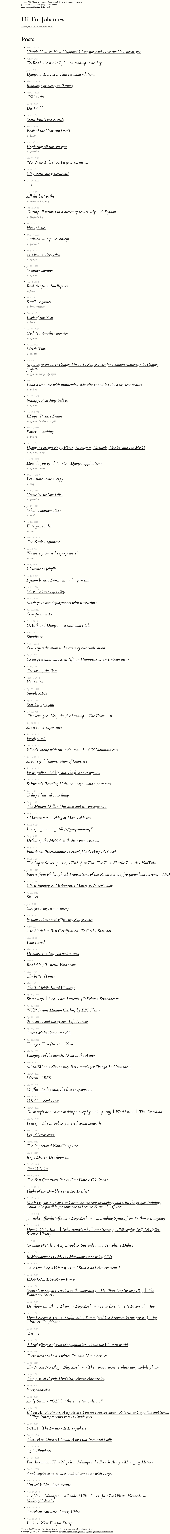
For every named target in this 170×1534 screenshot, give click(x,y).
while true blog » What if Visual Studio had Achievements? (73, 1268)
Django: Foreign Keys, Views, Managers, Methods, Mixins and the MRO (86, 447)
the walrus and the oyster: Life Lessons (57, 1021)
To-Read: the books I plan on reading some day (64, 63)
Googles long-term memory (48, 908)
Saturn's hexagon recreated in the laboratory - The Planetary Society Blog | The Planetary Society (90, 1293)
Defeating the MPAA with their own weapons (63, 840)
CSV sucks (35, 97)
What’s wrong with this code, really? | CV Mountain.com (72, 750)
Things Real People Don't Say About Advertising (66, 1378)
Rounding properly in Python (50, 85)
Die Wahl (34, 108)
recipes (73, 2)
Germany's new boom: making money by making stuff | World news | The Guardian (94, 1112)
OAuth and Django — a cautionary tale (58, 625)
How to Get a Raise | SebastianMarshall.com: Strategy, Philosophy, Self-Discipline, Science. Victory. (94, 1232)
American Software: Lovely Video (53, 1511)
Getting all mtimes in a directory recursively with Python (71, 212)
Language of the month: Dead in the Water (61, 1055)
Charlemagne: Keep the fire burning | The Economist (69, 716)
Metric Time (36, 349)
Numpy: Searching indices (47, 400)
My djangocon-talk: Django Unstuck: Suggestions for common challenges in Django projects (92, 367)
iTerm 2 (33, 1333)
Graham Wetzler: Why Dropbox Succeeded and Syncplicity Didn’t (80, 1245)
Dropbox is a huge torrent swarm (53, 953)
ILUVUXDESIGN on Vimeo (51, 1279)
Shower (32, 897)
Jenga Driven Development (48, 1157)
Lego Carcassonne (41, 1134)
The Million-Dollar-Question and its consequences (67, 806)
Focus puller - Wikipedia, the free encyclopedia (63, 772)
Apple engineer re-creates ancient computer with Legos (69, 1473)
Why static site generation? (48, 173)
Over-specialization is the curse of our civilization (66, 648)
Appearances (42, 2)
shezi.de (24, 2)
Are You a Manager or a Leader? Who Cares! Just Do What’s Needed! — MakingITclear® (86, 1498)
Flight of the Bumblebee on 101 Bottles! (58, 1191)
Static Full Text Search (45, 119)
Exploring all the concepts (47, 146)
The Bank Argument (43, 541)
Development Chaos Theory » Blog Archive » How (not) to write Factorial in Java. (92, 1306)
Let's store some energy (45, 479)
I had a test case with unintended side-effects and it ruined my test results (84, 384)
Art (29, 185)
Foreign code (36, 738)
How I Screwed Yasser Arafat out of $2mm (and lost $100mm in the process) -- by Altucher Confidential (92, 1320)
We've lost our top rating (46, 591)
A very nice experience (44, 727)
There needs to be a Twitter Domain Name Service (67, 1356)
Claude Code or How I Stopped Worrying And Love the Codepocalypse (84, 51)
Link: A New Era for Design (50, 1523)
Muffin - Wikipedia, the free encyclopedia (59, 1089)
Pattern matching (40, 432)
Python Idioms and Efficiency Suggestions (60, 919)
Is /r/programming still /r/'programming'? (60, 829)
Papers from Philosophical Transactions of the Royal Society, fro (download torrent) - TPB (98, 874)
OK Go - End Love (43, 1100)
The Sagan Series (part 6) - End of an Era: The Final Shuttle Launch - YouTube (91, 863)
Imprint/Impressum (67, 1532)
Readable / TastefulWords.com (51, 965)
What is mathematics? (44, 510)
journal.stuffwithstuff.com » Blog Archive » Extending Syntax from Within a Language (96, 1218)
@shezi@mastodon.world (102, 1532)
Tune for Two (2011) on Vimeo (51, 1044)
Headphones (36, 227)
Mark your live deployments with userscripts (62, 602)
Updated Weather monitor (47, 333)
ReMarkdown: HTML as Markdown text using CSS (69, 1256)
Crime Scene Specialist (45, 494)
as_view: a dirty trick (43, 254)
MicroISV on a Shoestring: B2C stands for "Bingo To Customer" (79, 1066)
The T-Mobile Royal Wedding (51, 987)
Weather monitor (40, 270)
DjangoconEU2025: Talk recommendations (61, 74)
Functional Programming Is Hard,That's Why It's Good (71, 851)
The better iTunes (41, 976)
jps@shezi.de (80, 1532)
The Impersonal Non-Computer (52, 1146)
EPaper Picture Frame (45, 416)
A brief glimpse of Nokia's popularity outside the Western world (77, 1344)
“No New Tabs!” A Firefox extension (57, 162)
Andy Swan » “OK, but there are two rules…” (65, 1401)
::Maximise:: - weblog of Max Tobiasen (59, 817)
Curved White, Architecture (49, 1484)
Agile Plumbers (39, 1450)
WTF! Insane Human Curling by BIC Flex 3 (63, 1010)
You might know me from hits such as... (37, 27)
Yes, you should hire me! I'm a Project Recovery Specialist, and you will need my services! (57, 1529)
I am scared (36, 942)
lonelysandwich (38, 1389)
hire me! (46, 7)
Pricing (60, 2)
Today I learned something (48, 795)
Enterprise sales (39, 526)
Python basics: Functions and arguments (58, 580)
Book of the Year (40, 317)
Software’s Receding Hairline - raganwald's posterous (69, 784)
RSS (29, 2)
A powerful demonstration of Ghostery (57, 761)
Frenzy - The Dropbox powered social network (64, 1123)
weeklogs (67, 2)
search (79, 2)
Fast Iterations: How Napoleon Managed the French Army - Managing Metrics (90, 1462)
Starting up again (40, 704)
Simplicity (34, 636)
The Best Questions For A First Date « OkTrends (67, 1180)
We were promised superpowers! (52, 553)
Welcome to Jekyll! (41, 569)
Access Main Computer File (49, 1032)
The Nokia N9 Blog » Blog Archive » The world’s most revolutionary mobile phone (93, 1367)
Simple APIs (37, 693)
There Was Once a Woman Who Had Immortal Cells (69, 1439)
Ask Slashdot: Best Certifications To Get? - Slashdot (69, 931)
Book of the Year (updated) (48, 131)
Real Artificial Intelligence (47, 286)
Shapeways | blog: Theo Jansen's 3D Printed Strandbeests (73, 998)
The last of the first (42, 670)
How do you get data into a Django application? (64, 463)
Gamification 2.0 (40, 614)
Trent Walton (37, 1168)
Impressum (52, 2)
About (34, 2)
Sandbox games (39, 301)
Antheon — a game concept (48, 239)
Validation (35, 682)
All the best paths (40, 196)
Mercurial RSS (39, 1078)
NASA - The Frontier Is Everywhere (56, 1428)
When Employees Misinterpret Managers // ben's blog (70, 885)
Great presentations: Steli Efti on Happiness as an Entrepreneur (78, 659)
